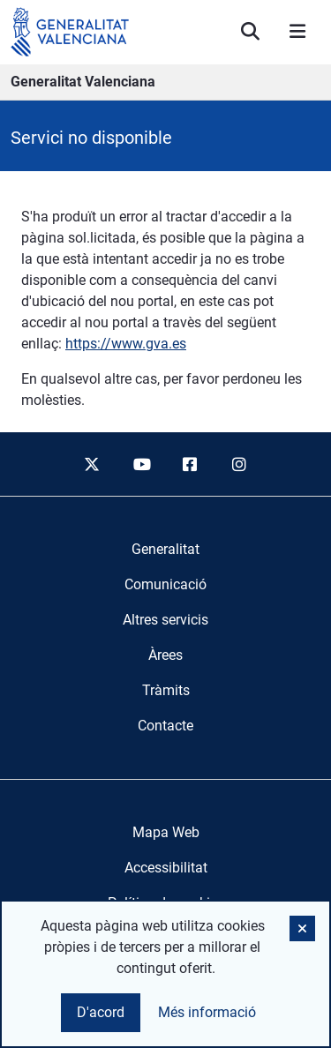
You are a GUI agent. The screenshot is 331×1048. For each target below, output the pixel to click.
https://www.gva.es (125, 343)
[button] (302, 928)
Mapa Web (165, 832)
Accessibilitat (165, 867)
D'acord (100, 1012)
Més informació (207, 1012)
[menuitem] (165, 549)
